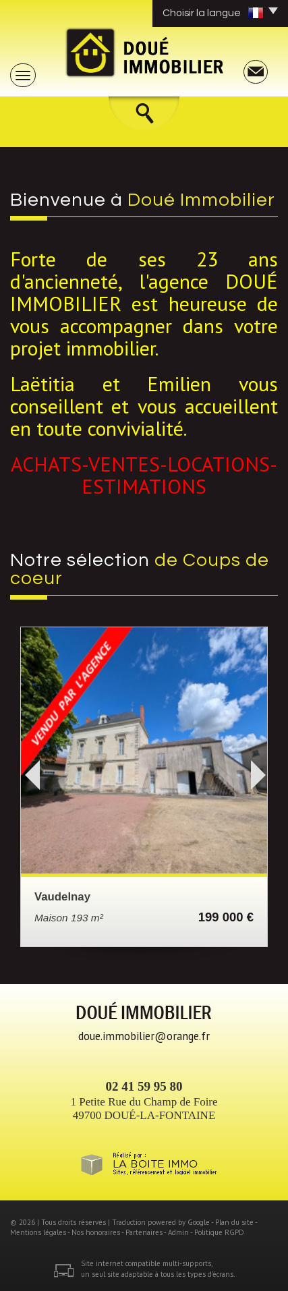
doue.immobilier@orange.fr (144, 1036)
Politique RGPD (219, 1232)
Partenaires (144, 1232)
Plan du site (234, 1222)
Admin (178, 1232)
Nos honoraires (95, 1232)
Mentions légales (38, 1232)
